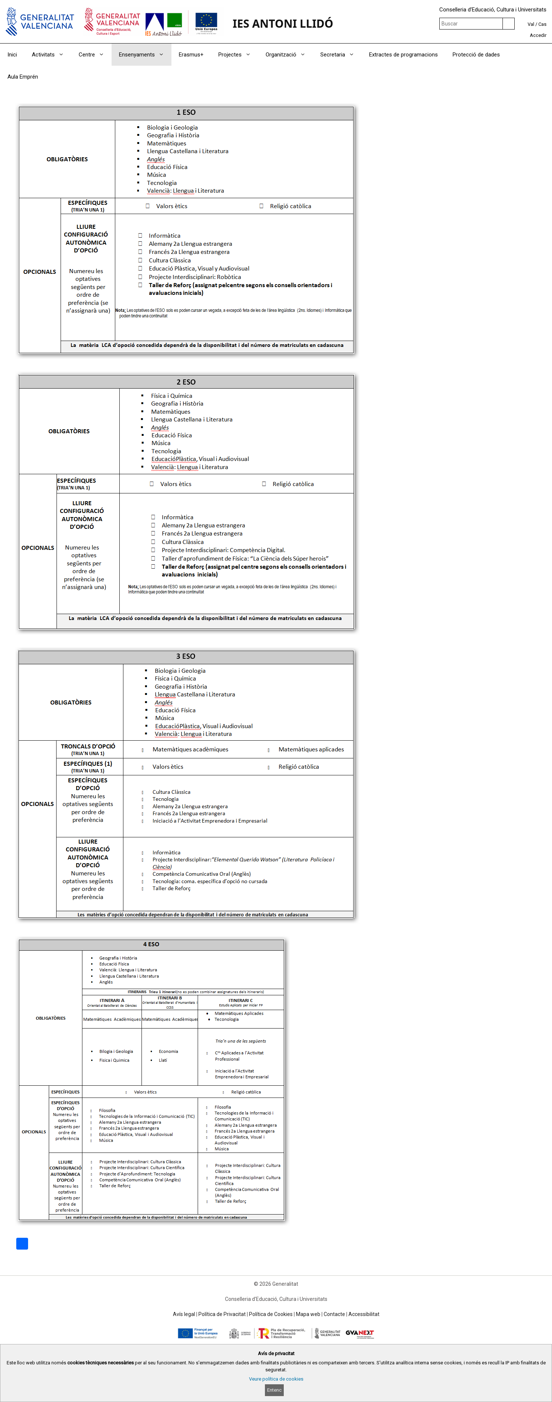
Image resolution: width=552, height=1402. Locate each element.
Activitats (51, 55)
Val (531, 24)
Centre (95, 55)
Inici (12, 54)
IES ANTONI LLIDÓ (283, 23)
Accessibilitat (363, 1314)
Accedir (538, 35)
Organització (289, 55)
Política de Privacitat (222, 1314)
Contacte (334, 1314)
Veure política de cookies (276, 1379)
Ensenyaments (145, 55)
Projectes (238, 55)
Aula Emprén (22, 76)
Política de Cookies (271, 1314)
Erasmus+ (191, 54)
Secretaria (341, 55)
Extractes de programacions (403, 54)
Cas (542, 24)
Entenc (274, 1390)
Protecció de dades (476, 54)
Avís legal (184, 1314)
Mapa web (308, 1314)
